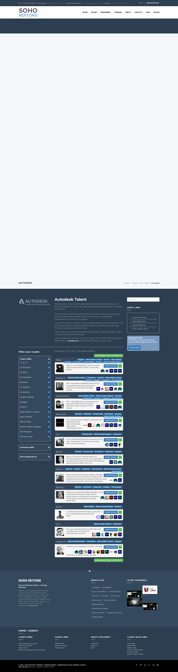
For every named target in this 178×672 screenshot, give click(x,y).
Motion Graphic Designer (30, 427)
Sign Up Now (134, 347)
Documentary (97, 600)
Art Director (25, 387)
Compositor (25, 392)
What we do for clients (140, 329)
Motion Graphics (110, 600)
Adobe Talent (131, 648)
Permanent (105, 12)
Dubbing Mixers (97, 617)
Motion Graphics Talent (135, 654)
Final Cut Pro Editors (99, 591)
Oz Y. (58, 434)
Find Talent (144, 283)
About (128, 12)
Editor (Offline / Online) (30, 412)
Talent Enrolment (61, 645)
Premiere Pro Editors (114, 613)
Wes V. (59, 360)
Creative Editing (27, 397)
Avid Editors (96, 587)
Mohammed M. (62, 396)
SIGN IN (156, 12)
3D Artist (23, 372)
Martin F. (60, 469)
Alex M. (59, 507)
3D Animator (25, 367)
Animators (104, 596)
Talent (94, 12)
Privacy (32, 667)
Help (148, 12)
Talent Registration (139, 321)
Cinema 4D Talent (98, 613)
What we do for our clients (28, 643)
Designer (24, 402)
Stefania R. (60, 378)
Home (85, 12)
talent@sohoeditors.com (55, 3)
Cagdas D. (130, 607)
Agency (33, 630)
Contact (138, 12)
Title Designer (26, 432)
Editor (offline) (26, 417)
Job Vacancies (60, 648)
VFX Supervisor (26, 436)
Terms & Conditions (139, 325)
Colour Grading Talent (135, 650)
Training (118, 12)
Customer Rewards (139, 317)
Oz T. (58, 524)
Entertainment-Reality (100, 608)
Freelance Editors (98, 604)
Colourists (95, 596)
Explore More (33, 605)
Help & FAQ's (23, 648)
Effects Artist (25, 422)
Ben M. (59, 452)
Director (23, 407)
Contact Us (95, 643)
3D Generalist (25, 377)
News (93, 648)
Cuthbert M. (61, 542)
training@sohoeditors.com (119, 3)
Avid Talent (131, 643)
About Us (94, 645)
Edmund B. (61, 414)
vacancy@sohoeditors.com (91, 3)
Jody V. (145, 595)
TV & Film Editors (115, 591)
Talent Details (111, 366)
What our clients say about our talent (32, 650)
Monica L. (60, 487)
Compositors (106, 587)
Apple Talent (131, 645)
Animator (24, 382)
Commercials (115, 596)
